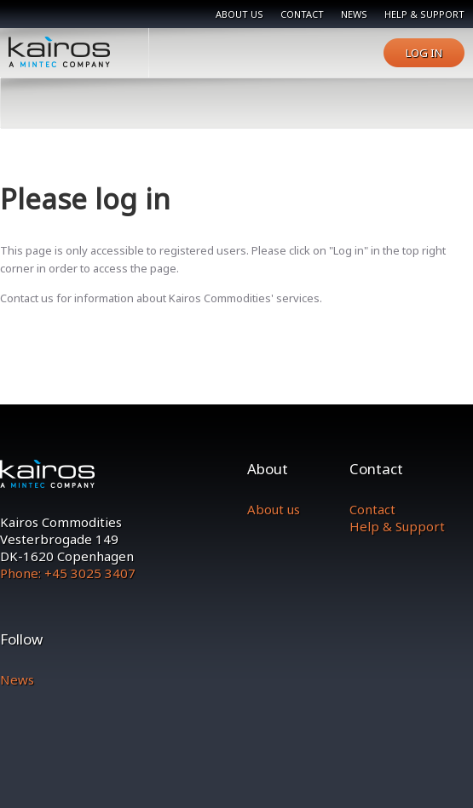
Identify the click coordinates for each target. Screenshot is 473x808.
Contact (302, 14)
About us (239, 14)
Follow (21, 639)
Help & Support (397, 526)
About (267, 468)
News (354, 14)
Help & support (424, 14)
